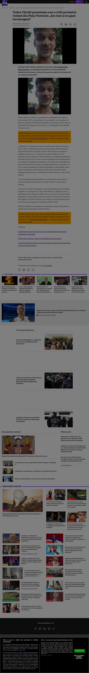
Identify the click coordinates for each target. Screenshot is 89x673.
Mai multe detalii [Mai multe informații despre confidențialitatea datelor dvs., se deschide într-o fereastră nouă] (21, 650)
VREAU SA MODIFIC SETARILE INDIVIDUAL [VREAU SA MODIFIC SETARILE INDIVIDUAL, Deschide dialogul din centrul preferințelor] (79, 657)
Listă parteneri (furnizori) (46, 655)
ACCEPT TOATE (79, 650)
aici (7, 662)
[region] (44, 655)
